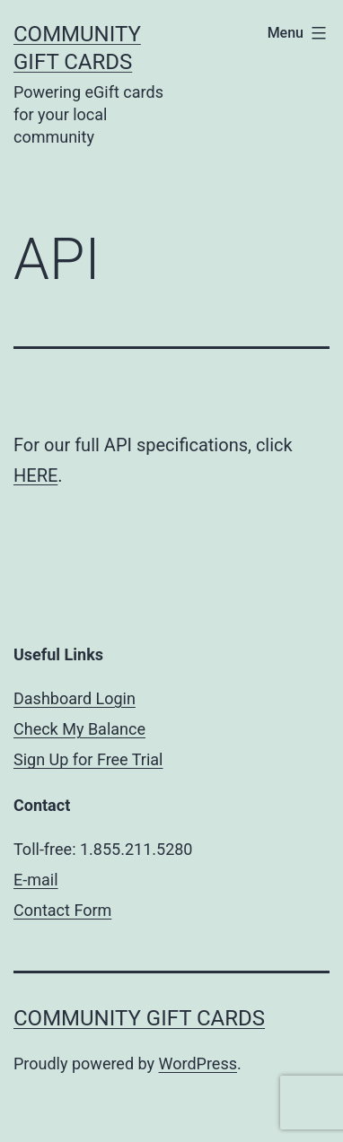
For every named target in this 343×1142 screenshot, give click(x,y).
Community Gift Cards (139, 1018)
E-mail (35, 879)
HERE (35, 475)
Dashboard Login (74, 698)
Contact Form (62, 910)
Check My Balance (79, 728)
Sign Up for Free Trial (88, 759)
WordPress (198, 1063)
